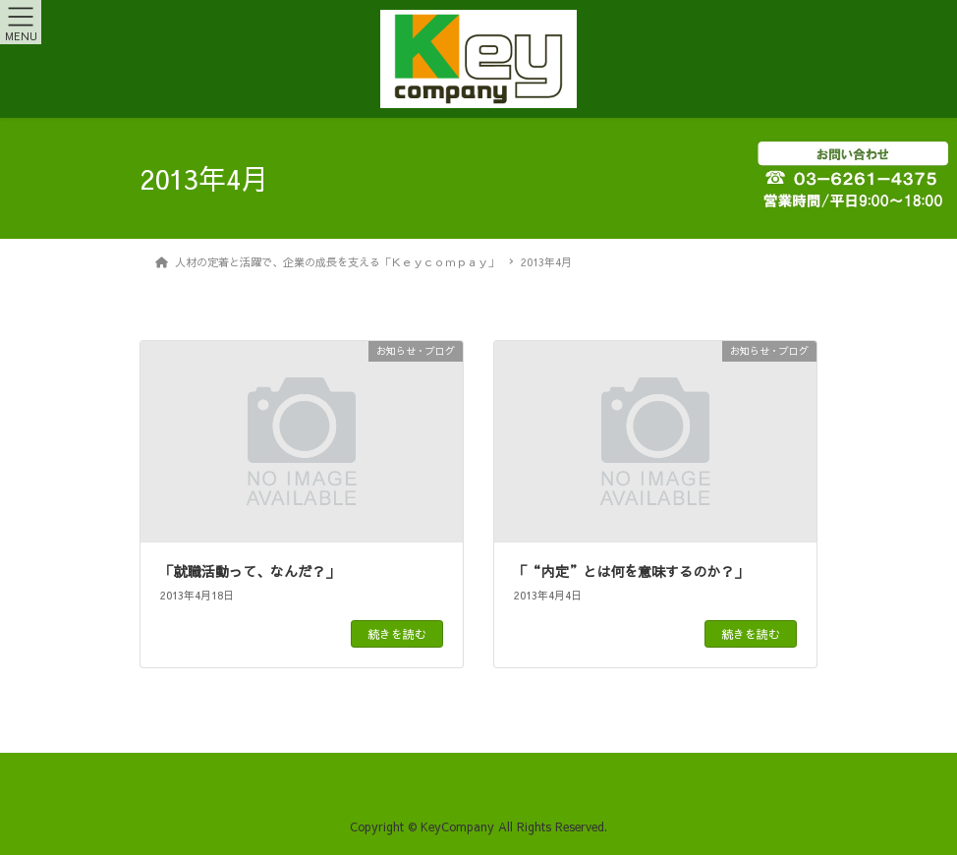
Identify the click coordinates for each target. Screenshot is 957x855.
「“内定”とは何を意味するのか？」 (631, 571)
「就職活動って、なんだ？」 (249, 571)
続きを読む (396, 634)
